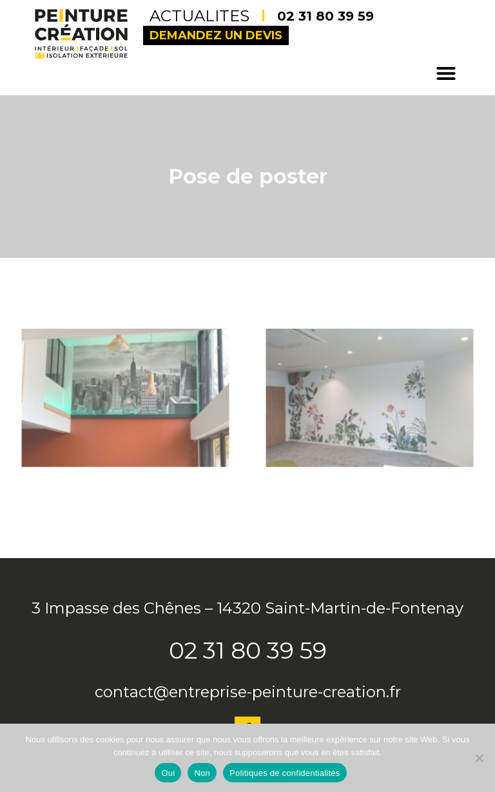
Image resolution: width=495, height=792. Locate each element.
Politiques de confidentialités (284, 773)
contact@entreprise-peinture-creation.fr (248, 691)
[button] (446, 73)
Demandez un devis (216, 35)
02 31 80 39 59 (325, 16)
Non (202, 773)
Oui (168, 773)
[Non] (478, 757)
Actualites (207, 15)
